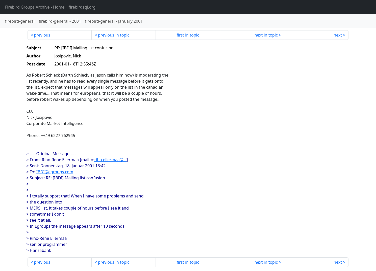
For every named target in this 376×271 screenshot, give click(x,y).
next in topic (266, 35)
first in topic (188, 35)
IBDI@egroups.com (54, 172)
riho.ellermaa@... (110, 159)
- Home (35, 7)
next (338, 35)
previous (42, 35)
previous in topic (113, 35)
